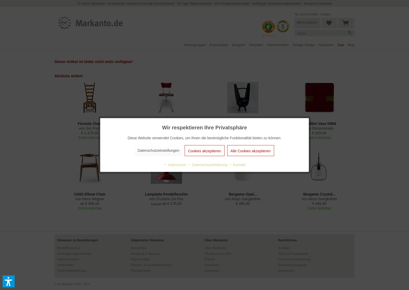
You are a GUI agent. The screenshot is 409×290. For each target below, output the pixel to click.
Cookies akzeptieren (204, 151)
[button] (9, 281)
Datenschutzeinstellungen (158, 150)
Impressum (175, 165)
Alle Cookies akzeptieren (251, 151)
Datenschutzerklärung (207, 165)
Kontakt (236, 165)
